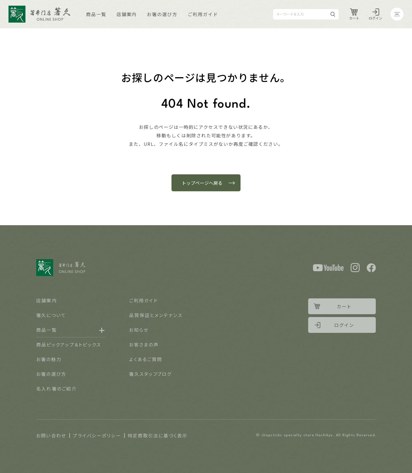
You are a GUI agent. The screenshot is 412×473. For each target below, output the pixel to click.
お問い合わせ (51, 435)
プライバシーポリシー (97, 435)
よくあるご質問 (145, 359)
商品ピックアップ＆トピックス (68, 344)
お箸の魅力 (48, 359)
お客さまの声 (143, 344)
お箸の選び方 (162, 14)
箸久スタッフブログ (150, 373)
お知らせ (139, 329)
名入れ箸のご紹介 (56, 388)
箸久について (51, 315)
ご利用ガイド (203, 14)
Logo (39, 14)
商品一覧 (96, 14)
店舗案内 (127, 14)
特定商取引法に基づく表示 (158, 435)
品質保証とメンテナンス (156, 315)
